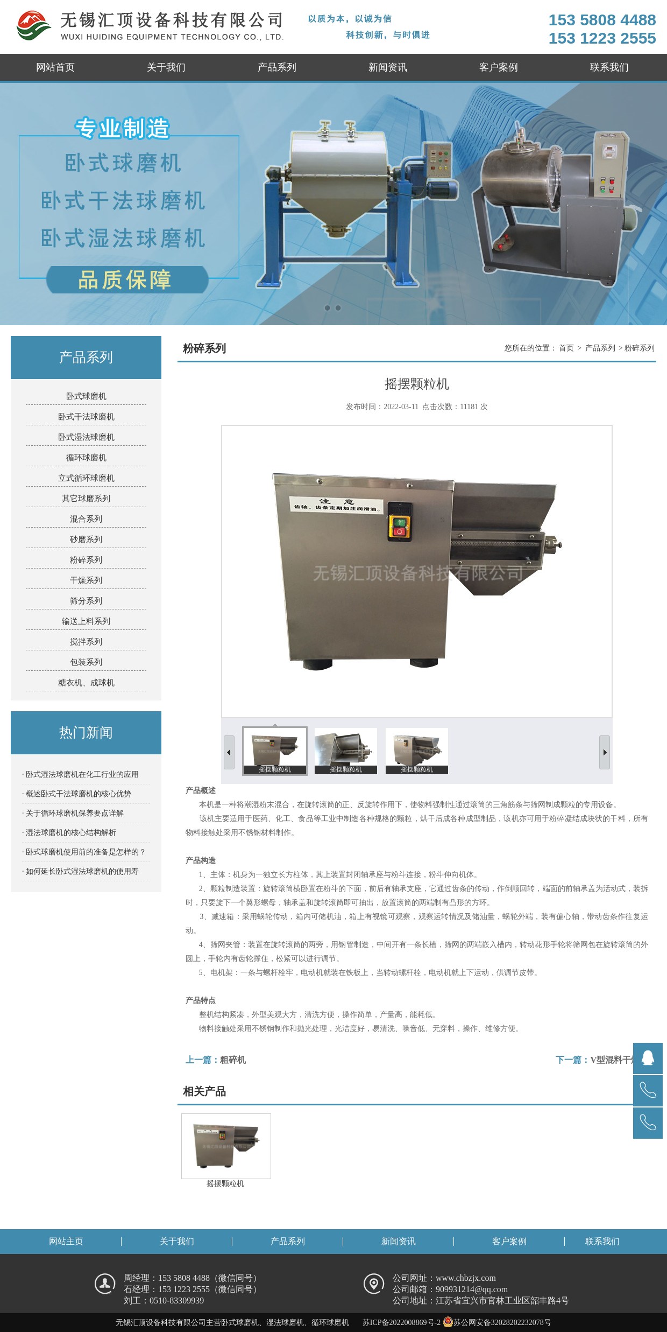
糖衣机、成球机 (86, 682)
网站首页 (55, 67)
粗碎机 (233, 1059)
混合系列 (86, 519)
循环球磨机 (86, 457)
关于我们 (166, 67)
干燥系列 (86, 580)
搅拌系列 (86, 641)
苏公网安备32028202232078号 (497, 1323)
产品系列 (277, 67)
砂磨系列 (86, 539)
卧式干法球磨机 (86, 416)
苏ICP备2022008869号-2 (402, 1323)
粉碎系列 (86, 560)
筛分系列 (86, 601)
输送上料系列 (86, 621)
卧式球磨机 (86, 396)
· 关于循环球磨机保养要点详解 (73, 813)
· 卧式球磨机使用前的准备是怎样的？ (84, 852)
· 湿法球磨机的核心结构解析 (69, 833)
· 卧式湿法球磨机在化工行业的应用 (80, 774)
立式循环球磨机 (86, 478)
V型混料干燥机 (619, 1059)
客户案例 (498, 67)
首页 (566, 348)
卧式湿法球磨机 (86, 437)
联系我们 (609, 67)
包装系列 (86, 662)
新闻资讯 (387, 67)
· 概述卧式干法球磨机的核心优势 (76, 794)
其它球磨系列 (86, 498)
